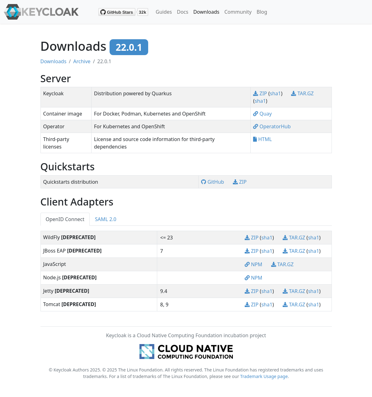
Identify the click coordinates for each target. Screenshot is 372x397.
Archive (81, 61)
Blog (262, 11)
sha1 (275, 93)
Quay (262, 113)
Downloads (206, 11)
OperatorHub (271, 126)
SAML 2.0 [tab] (105, 219)
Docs (182, 11)
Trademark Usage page (264, 376)
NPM (254, 264)
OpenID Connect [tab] (65, 219)
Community (238, 11)
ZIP (260, 93)
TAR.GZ (302, 93)
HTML (262, 139)
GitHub (213, 181)
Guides (164, 11)
